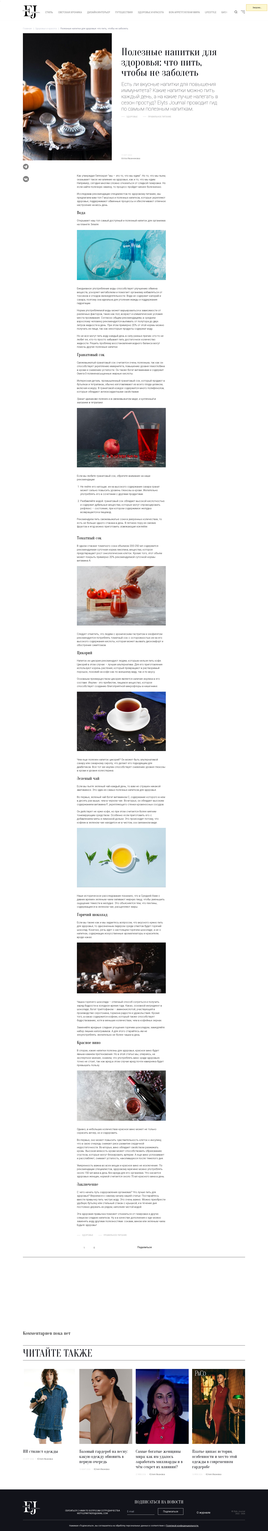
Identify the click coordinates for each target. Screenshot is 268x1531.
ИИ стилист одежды (40, 1451)
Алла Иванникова (130, 158)
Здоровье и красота (151, 12)
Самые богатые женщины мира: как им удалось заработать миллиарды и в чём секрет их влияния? (159, 1459)
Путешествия (124, 12)
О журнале (203, 1512)
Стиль (49, 12)
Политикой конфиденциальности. (182, 1525)
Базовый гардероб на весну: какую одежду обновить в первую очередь (103, 1456)
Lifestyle (210, 12)
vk (164, 1248)
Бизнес (226, 12)
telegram (157, 1248)
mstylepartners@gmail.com (92, 1513)
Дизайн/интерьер (98, 12)
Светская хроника (70, 12)
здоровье (132, 117)
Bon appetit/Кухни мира (184, 12)
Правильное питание (159, 117)
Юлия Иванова (45, 1459)
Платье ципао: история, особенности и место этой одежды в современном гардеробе (214, 1459)
